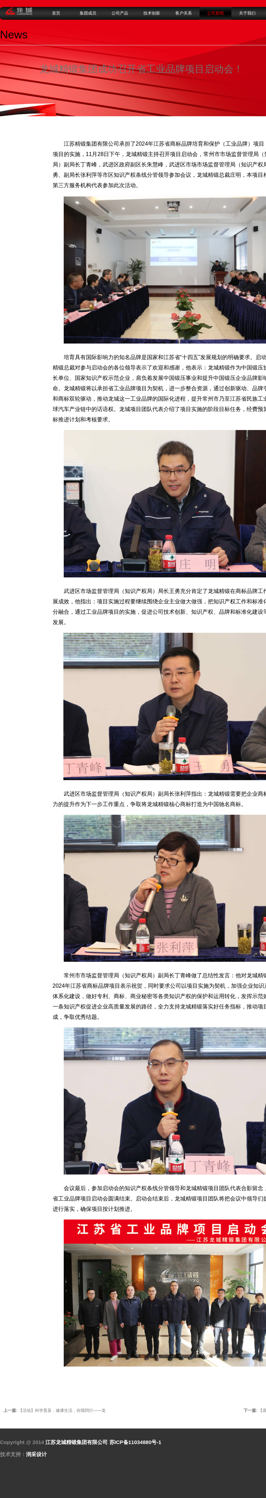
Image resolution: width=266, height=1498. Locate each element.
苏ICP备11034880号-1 (135, 1442)
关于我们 (247, 13)
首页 (56, 13)
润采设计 (36, 1454)
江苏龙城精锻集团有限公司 (76, 1442)
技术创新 (151, 13)
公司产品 (120, 13)
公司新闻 (215, 13)
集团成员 (88, 13)
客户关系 (183, 13)
